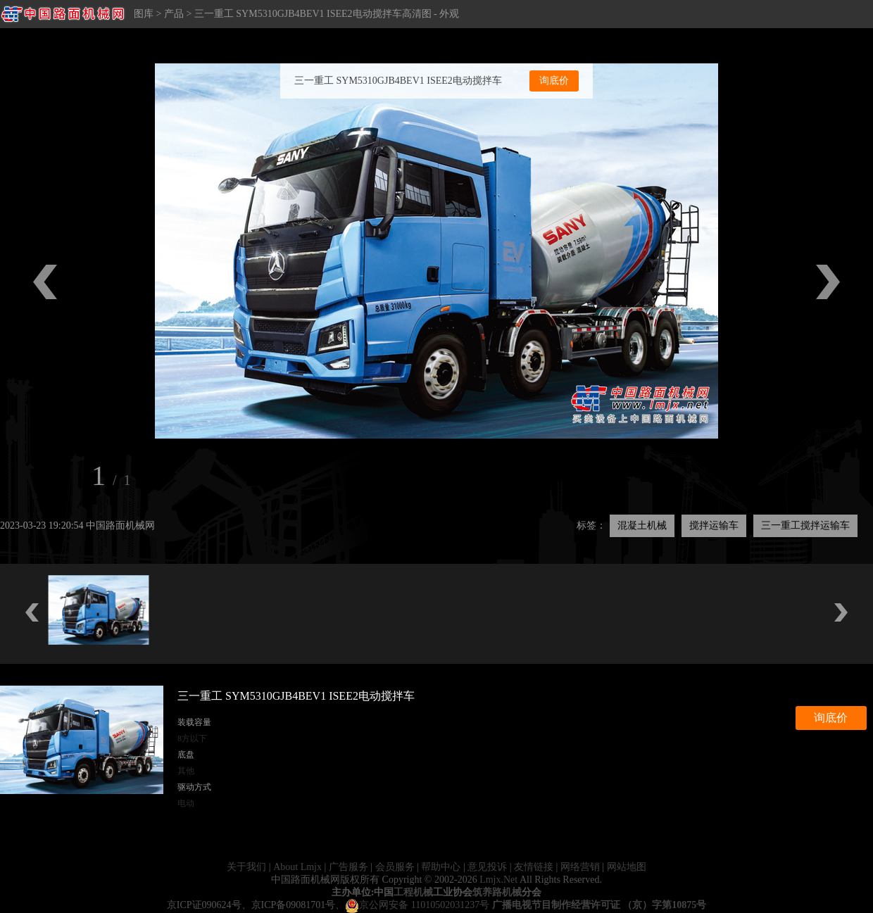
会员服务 (395, 867)
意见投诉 (487, 867)
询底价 (554, 80)
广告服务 (348, 867)
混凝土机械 (642, 525)
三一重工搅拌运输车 (805, 525)
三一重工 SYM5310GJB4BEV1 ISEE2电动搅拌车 (398, 80)
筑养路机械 (497, 892)
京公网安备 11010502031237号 (417, 905)
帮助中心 (440, 867)
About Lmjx (297, 867)
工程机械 (413, 892)
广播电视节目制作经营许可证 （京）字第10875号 (599, 905)
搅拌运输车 (714, 525)
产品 (174, 13)
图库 (143, 13)
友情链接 (533, 867)
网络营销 (580, 867)
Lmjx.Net (498, 879)
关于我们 (246, 867)
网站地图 (626, 867)
